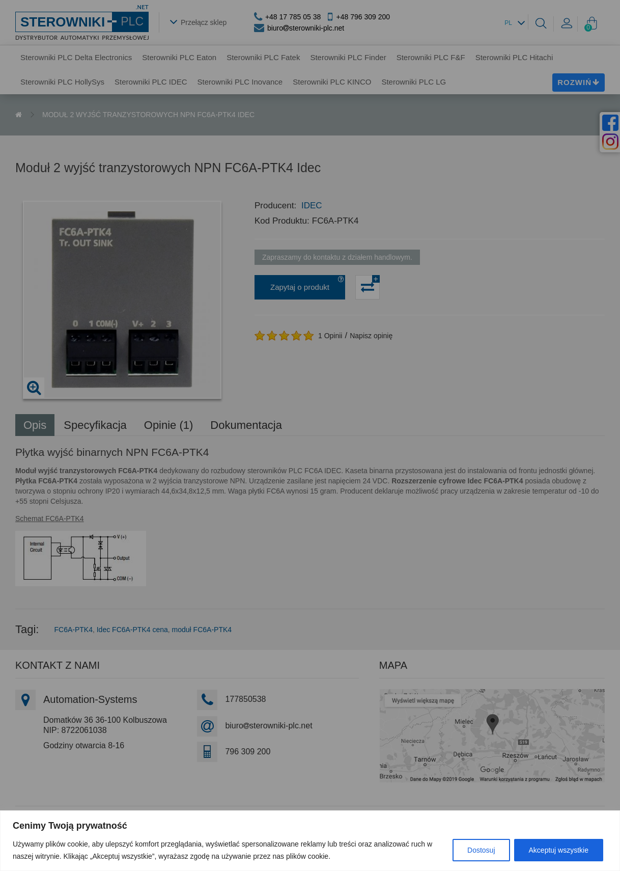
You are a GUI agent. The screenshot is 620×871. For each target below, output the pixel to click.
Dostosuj (481, 850)
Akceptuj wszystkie (558, 850)
